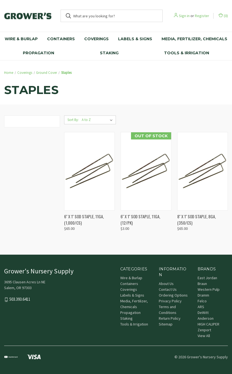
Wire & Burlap (21, 38)
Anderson (206, 318)
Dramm (203, 295)
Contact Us (168, 289)
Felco (202, 300)
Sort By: (73, 119)
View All (204, 335)
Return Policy (170, 318)
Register (202, 15)
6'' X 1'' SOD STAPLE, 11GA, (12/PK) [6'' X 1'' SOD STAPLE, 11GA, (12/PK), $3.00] (140, 219)
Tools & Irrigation (134, 324)
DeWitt (203, 312)
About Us (166, 283)
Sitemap (166, 324)
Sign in (184, 15)
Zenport (204, 329)
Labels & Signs (135, 38)
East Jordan (207, 277)
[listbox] (98, 120)
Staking (109, 52)
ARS (201, 306)
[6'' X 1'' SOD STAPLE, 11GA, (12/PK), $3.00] (146, 171)
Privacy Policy (170, 300)
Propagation (38, 52)
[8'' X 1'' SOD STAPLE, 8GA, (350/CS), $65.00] (202, 171)
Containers (61, 38)
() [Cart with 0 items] (223, 15)
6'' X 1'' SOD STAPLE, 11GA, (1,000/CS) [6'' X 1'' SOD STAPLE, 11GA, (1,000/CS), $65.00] (84, 219)
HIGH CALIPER (208, 324)
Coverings (96, 38)
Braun (202, 283)
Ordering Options (173, 295)
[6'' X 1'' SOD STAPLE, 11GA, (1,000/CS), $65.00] (89, 171)
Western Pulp (209, 289)
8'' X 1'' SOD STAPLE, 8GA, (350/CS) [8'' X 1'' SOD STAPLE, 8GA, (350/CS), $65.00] (196, 219)
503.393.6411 (19, 299)
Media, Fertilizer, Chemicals (194, 38)
